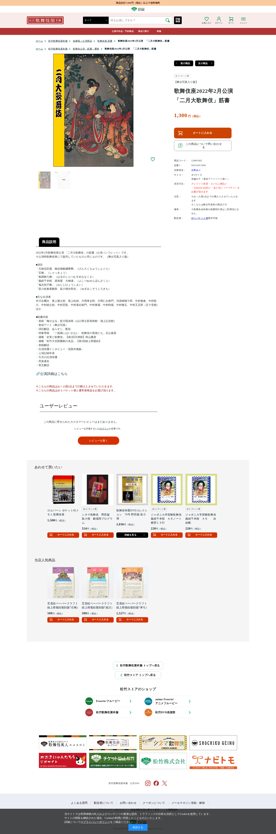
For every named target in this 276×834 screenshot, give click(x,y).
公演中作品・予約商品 (123, 31)
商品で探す (143, 31)
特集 (159, 31)
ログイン (104, 428)
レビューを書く (98, 440)
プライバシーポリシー (96, 822)
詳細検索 (178, 20)
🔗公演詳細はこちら (52, 374)
